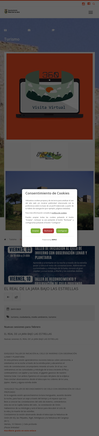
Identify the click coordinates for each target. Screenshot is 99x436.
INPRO (54, 240)
